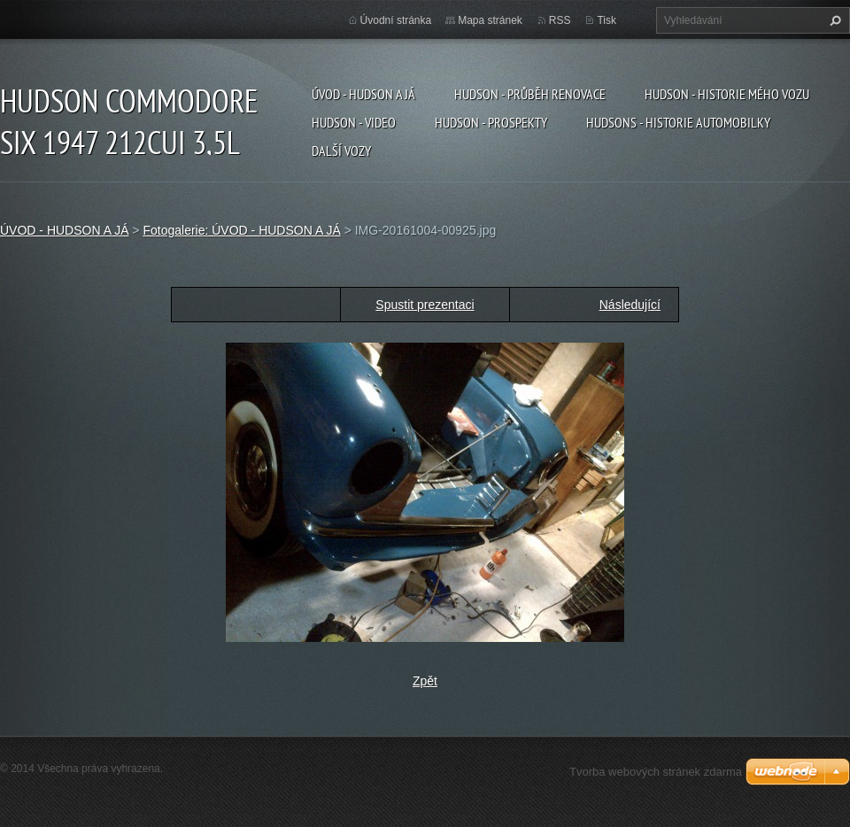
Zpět (425, 681)
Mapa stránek (490, 20)
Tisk (606, 20)
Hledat (833, 20)
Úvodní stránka (396, 20)
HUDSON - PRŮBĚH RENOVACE (530, 94)
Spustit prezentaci (424, 305)
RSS (560, 20)
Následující (630, 305)
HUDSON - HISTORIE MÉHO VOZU (727, 94)
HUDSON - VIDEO (354, 122)
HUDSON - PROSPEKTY (491, 122)
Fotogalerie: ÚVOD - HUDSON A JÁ (241, 230)
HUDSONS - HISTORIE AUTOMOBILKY (678, 122)
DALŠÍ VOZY (341, 150)
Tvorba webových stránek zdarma (655, 771)
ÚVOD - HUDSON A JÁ (363, 94)
